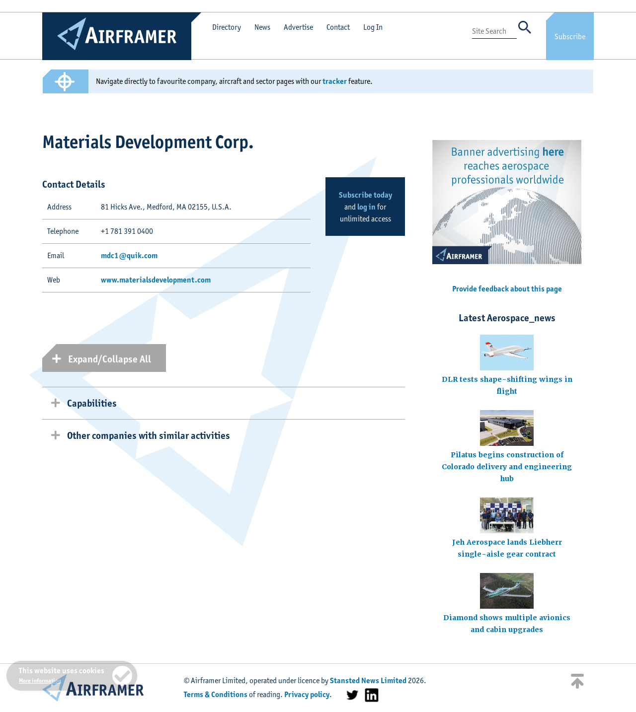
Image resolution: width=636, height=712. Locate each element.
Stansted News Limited (368, 680)
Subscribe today (365, 195)
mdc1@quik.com (129, 255)
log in (366, 207)
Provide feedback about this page (507, 288)
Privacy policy (306, 694)
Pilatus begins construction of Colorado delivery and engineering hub (507, 466)
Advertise (298, 27)
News (262, 27)
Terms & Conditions (215, 694)
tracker (334, 81)
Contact (338, 27)
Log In (373, 27)
